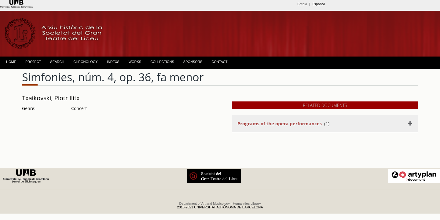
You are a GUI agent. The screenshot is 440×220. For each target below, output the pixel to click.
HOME (11, 62)
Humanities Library (247, 203)
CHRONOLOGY (85, 62)
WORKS (135, 62)
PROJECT (33, 62)
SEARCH (57, 62)
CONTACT (219, 62)
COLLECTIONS (162, 62)
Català (302, 4)
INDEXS (113, 62)
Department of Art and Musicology (204, 203)
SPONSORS (192, 62)
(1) (283, 123)
